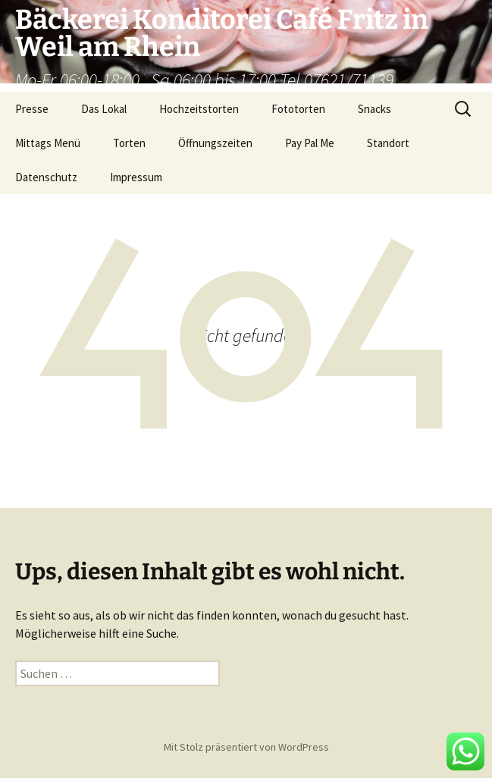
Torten (129, 143)
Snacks (374, 109)
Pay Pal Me (309, 143)
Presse (32, 109)
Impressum (136, 177)
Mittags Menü (47, 143)
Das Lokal (104, 109)
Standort (388, 143)
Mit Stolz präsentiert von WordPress (246, 747)
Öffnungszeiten (215, 143)
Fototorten (298, 109)
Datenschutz (46, 177)
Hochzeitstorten (199, 109)
